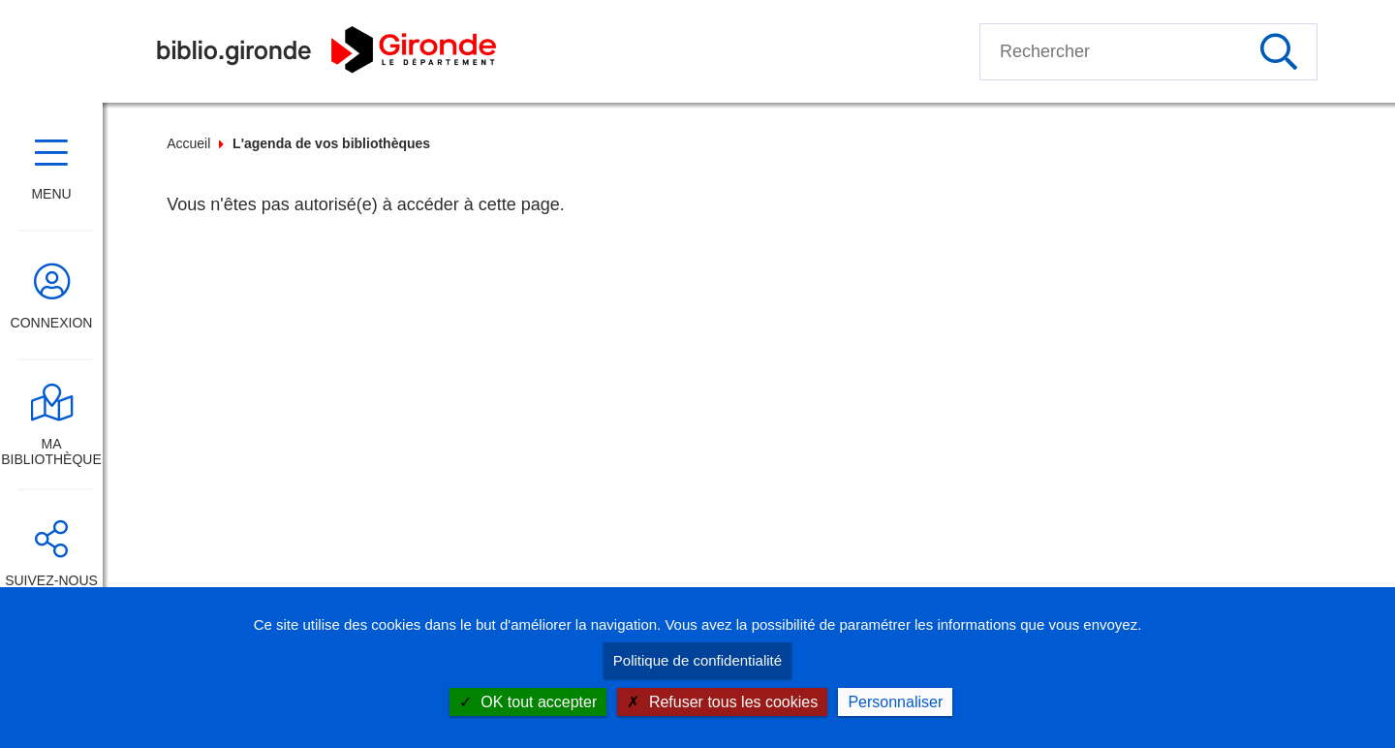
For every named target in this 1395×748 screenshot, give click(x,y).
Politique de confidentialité (697, 660)
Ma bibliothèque (51, 451)
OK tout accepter (528, 702)
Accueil (188, 143)
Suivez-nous (51, 580)
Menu (51, 194)
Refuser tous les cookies (722, 702)
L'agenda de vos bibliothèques (331, 143)
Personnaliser (895, 702)
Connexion (52, 322)
